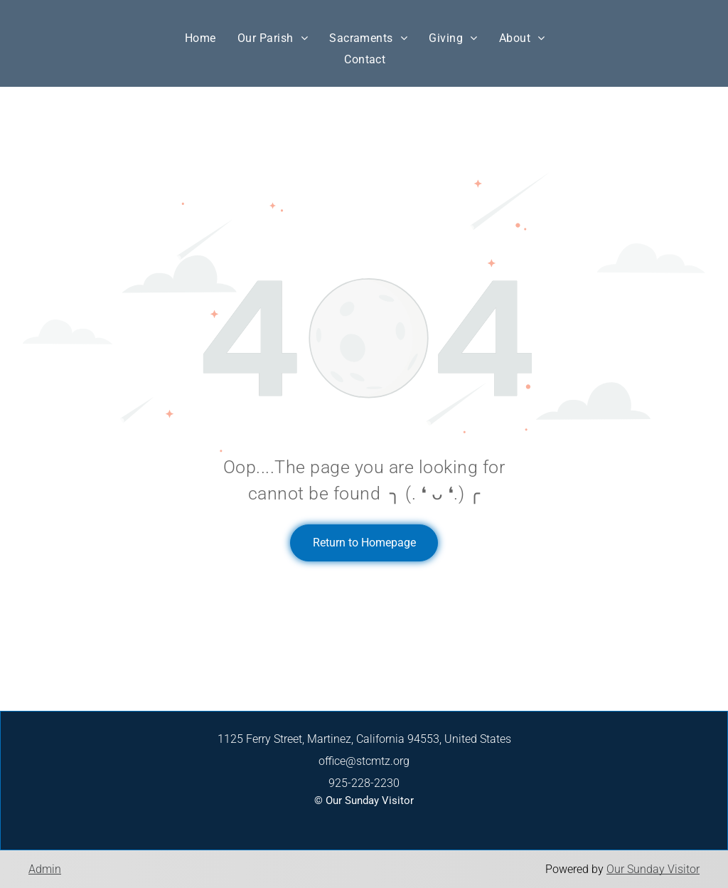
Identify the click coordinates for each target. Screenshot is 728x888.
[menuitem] (200, 38)
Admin (44, 869)
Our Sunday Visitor (653, 869)
